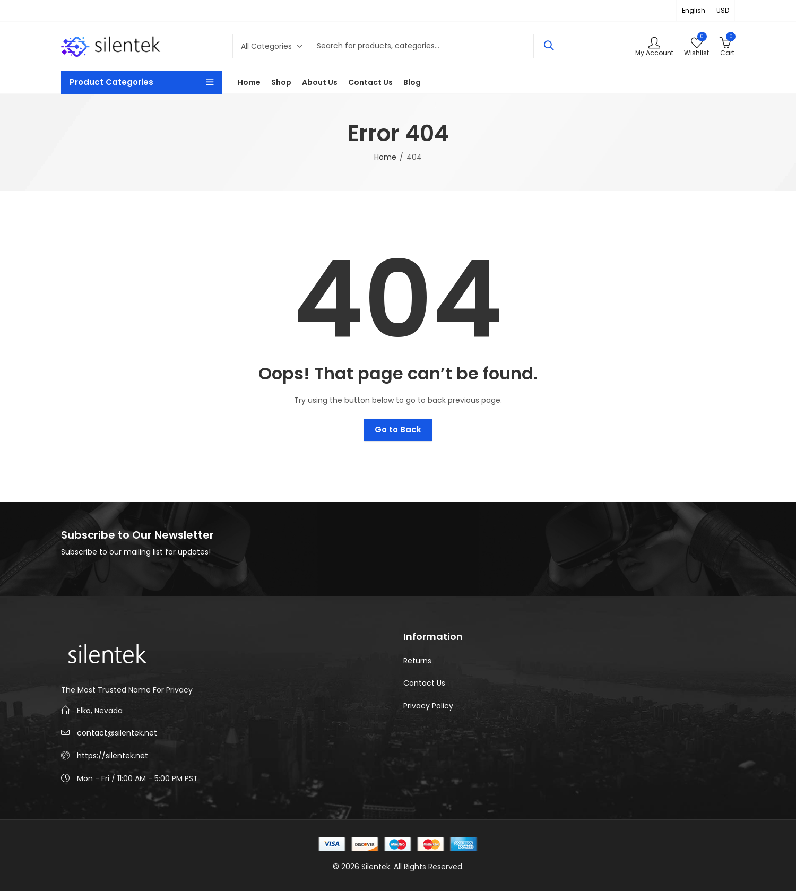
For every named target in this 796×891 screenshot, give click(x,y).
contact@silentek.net (117, 733)
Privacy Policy (428, 705)
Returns (417, 660)
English (693, 10)
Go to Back (398, 429)
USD (722, 10)
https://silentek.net (112, 755)
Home (385, 157)
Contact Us (424, 683)
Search (548, 46)
